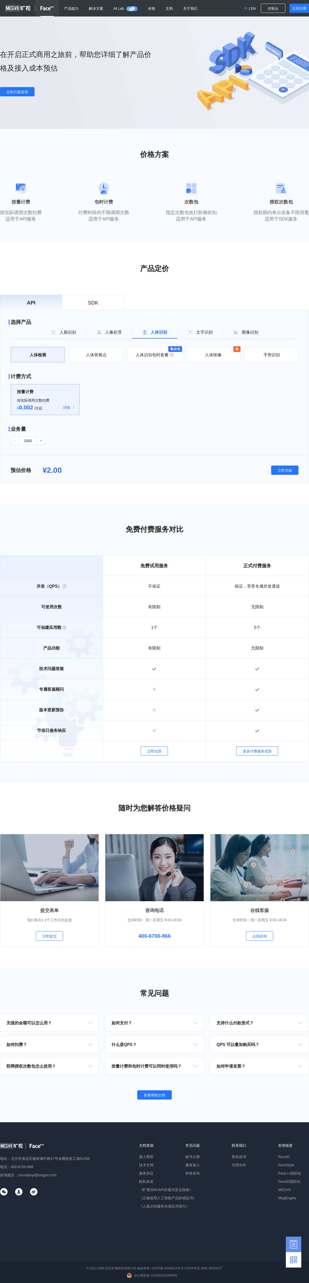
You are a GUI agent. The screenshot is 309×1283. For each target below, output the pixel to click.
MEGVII (284, 1190)
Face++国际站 (289, 1173)
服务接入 (192, 1165)
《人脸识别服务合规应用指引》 (164, 1206)
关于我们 (190, 8)
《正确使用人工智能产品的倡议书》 (168, 1198)
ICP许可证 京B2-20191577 (203, 1268)
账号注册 (192, 1157)
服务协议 (146, 1173)
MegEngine (287, 1198)
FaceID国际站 (289, 1181)
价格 (151, 8)
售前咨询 (239, 1157)
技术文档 (146, 1165)
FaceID (284, 1157)
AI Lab (126, 8)
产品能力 (71, 8)
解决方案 (96, 8)
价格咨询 (192, 1173)
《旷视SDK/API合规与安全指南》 (166, 1190)
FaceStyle (286, 1165)
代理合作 (239, 1165)
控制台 (273, 8)
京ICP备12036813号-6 (167, 1268)
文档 (169, 8)
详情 (66, 408)
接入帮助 (146, 1157)
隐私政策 (146, 1181)
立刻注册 (299, 8)
